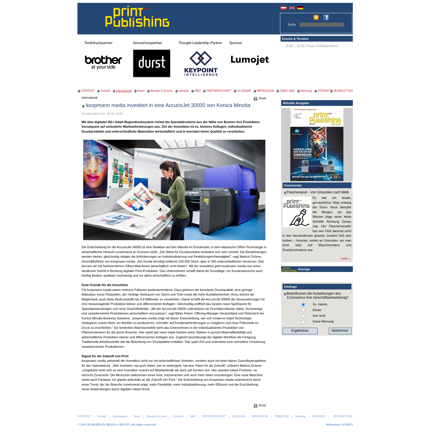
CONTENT (88, 90)
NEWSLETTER (343, 90)
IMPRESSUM (265, 90)
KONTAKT (324, 90)
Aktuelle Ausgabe (296, 103)
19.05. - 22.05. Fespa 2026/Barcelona (311, 46)
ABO (197, 90)
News (141, 90)
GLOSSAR (244, 90)
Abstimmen (340, 331)
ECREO (347, 424)
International (90, 97)
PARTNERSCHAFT (218, 90)
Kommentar (293, 185)
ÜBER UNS (287, 90)
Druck (259, 98)
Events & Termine (295, 38)
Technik (105, 90)
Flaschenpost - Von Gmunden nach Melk (318, 192)
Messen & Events (161, 90)
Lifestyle (183, 90)
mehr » (346, 258)
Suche (292, 24)
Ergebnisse (299, 331)
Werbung (306, 90)
